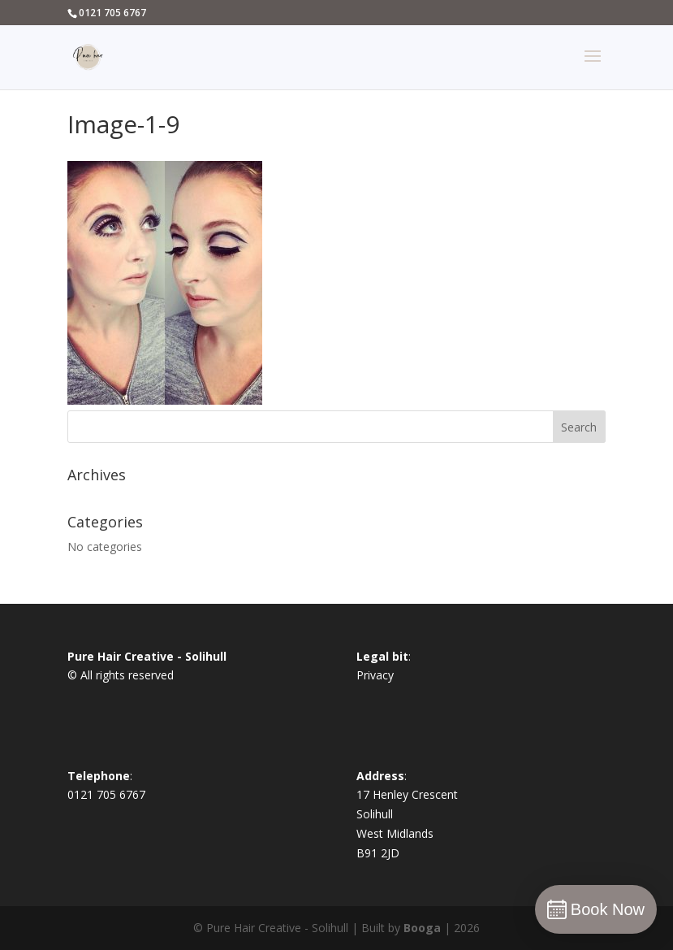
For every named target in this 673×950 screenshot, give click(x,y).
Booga (422, 927)
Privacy (375, 675)
